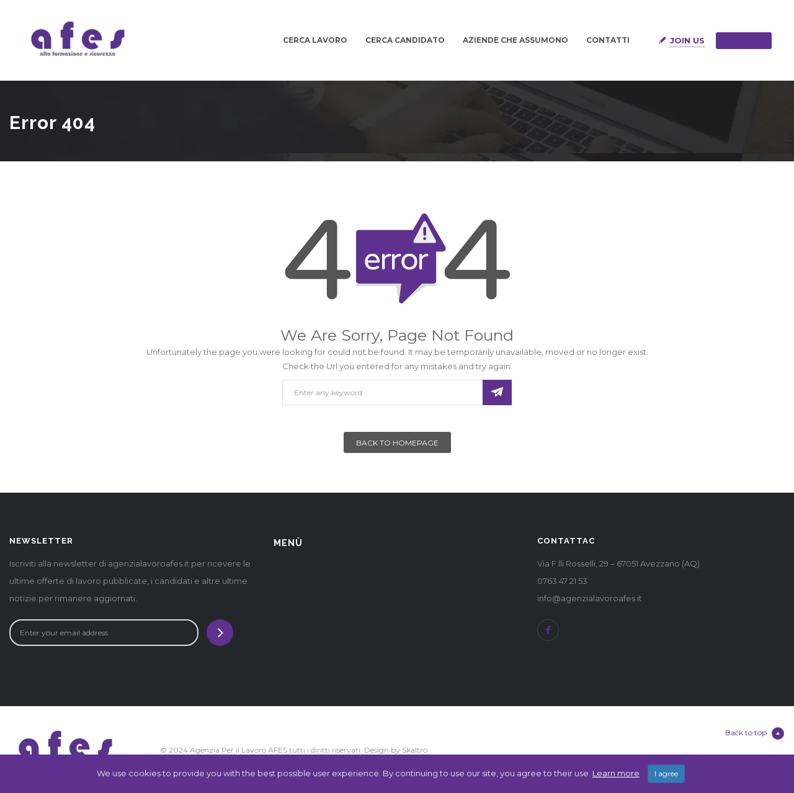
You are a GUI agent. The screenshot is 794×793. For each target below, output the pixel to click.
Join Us (687, 40)
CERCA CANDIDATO (405, 40)
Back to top (754, 733)
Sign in (743, 40)
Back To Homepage (397, 442)
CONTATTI (608, 40)
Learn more (616, 774)
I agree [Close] (666, 774)
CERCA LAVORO (315, 40)
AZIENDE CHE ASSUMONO (515, 40)
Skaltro (414, 750)
